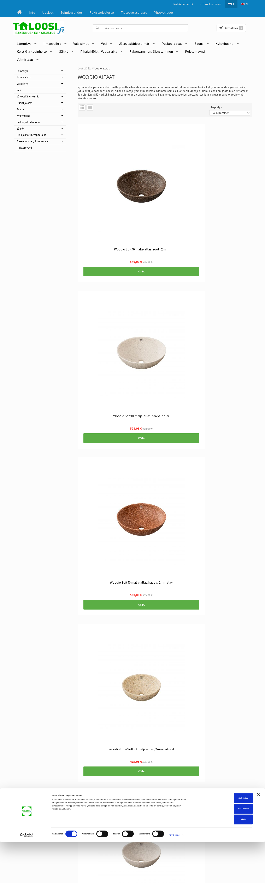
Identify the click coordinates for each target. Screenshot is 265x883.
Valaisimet (81, 43)
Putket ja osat (172, 43)
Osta (103, 196)
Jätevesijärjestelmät (134, 43)
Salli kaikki (220, 839)
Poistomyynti (195, 51)
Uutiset (48, 12)
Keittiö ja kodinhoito (32, 51)
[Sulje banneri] (258, 835)
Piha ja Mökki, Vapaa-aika (98, 51)
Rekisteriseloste (101, 12)
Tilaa (112, 810)
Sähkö (63, 51)
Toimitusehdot (71, 12)
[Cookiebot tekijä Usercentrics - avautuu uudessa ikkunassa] (27, 876)
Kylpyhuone (224, 43)
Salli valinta (219, 850)
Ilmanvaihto (52, 43)
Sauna (199, 43)
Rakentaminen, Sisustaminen (151, 51)
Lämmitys (24, 43)
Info (32, 12)
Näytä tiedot (174, 876)
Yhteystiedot (163, 12)
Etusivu (30, 788)
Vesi (104, 43)
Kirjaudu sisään (208, 4)
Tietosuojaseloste (134, 12)
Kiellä (220, 860)
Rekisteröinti (180, 4)
